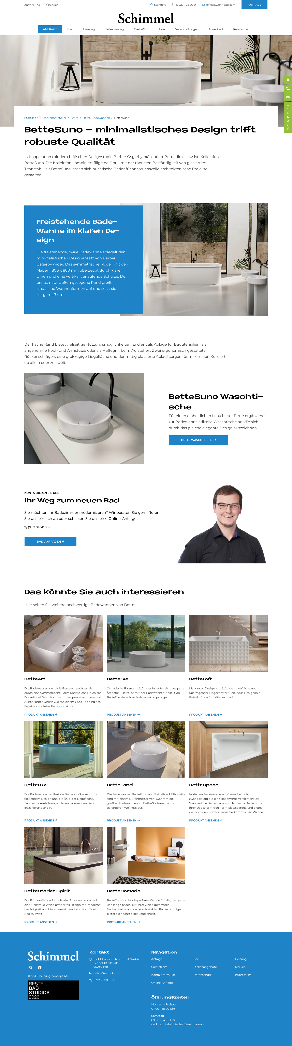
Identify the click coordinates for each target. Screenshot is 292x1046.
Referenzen (241, 29)
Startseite (31, 118)
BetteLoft (200, 679)
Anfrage (156, 959)
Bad (70, 29)
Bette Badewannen (96, 118)
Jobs (162, 29)
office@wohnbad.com (218, 4)
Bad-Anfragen (49, 541)
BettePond (120, 785)
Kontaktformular (163, 975)
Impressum (243, 975)
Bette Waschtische (197, 440)
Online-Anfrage (162, 983)
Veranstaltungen (187, 29)
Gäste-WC (141, 29)
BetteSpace (203, 785)
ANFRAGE (254, 4)
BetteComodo (123, 891)
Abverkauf (216, 29)
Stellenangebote (205, 967)
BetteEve (117, 679)
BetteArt (34, 679)
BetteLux (35, 785)
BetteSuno (121, 118)
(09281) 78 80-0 (184, 4)
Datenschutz (202, 975)
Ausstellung (32, 4)
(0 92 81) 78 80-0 (39, 527)
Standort (158, 4)
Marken (240, 967)
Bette (74, 118)
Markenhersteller (54, 118)
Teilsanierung (114, 29)
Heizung (89, 29)
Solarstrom (159, 967)
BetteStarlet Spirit (47, 891)
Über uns (52, 4)
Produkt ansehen (39, 714)
